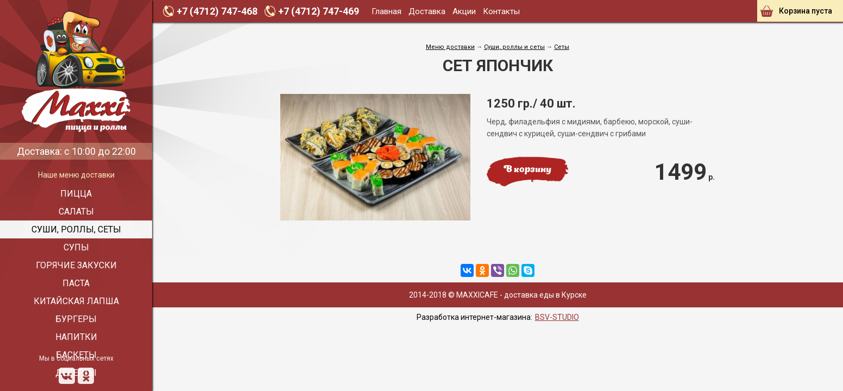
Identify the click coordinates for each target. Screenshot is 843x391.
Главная (386, 11)
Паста (76, 283)
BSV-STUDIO (557, 317)
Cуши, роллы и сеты (514, 47)
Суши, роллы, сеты (76, 229)
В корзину (527, 170)
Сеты (561, 47)
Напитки (76, 337)
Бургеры (76, 319)
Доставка (426, 11)
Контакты (501, 11)
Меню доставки (450, 47)
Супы (76, 247)
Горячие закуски (76, 265)
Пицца (76, 193)
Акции (464, 11)
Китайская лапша (76, 301)
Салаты (76, 211)
